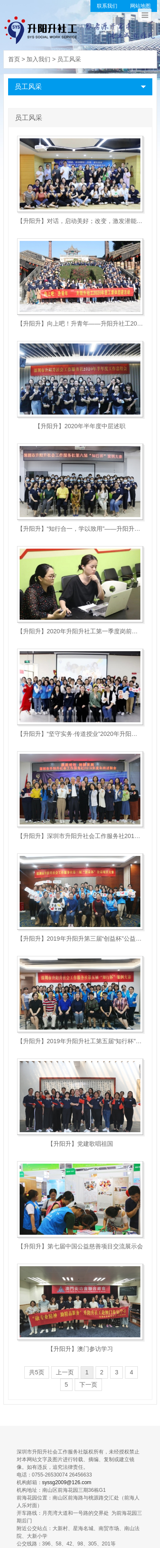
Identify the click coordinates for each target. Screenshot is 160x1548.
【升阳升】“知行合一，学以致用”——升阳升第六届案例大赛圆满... (80, 528)
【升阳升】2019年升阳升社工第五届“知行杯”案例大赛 (80, 1041)
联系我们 (107, 6)
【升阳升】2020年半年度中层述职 (80, 426)
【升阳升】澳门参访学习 (80, 1348)
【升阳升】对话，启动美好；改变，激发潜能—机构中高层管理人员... (80, 220)
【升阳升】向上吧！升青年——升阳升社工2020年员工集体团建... (80, 323)
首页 (14, 59)
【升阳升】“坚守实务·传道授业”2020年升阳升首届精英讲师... (80, 733)
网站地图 (140, 6)
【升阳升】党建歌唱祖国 (80, 1143)
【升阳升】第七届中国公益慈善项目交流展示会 (80, 1246)
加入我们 (38, 59)
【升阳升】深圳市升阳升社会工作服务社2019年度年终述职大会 (80, 836)
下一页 (88, 1384)
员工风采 (69, 59)
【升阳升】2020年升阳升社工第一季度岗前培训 (80, 631)
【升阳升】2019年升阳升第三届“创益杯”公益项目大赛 (80, 938)
